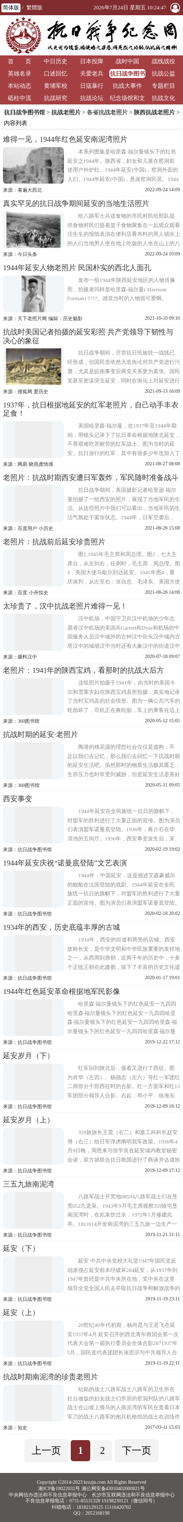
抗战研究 (55, 98)
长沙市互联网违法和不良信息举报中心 (133, 1494)
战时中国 (127, 61)
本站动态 (19, 85)
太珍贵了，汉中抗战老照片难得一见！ (65, 606)
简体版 (11, 7)
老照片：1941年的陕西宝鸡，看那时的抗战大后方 (83, 670)
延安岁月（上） (28, 1120)
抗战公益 (163, 73)
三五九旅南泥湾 (28, 1184)
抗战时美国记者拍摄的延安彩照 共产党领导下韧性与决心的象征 (88, 336)
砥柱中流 (19, 98)
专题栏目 (163, 85)
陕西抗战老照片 (154, 112)
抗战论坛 (91, 98)
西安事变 (17, 799)
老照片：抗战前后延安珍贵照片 (54, 542)
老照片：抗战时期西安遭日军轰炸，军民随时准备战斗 (91, 478)
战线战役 (163, 61)
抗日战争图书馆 (127, 74)
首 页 (19, 61)
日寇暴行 (91, 85)
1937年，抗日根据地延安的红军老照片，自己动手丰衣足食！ (91, 409)
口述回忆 (55, 73)
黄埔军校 (55, 85)
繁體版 (34, 7)
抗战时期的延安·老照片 (40, 734)
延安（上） (21, 1313)
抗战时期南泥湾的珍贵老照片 (50, 1377)
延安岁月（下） (28, 1056)
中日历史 (55, 61)
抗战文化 (163, 98)
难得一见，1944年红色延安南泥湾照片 (65, 139)
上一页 (46, 1450)
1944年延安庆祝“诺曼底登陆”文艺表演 (64, 863)
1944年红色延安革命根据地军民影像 (61, 991)
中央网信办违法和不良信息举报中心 (48, 1494)
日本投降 (91, 61)
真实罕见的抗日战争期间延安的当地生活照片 (76, 203)
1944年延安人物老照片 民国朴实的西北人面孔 (77, 268)
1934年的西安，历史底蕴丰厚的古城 (61, 927)
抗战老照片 (66, 112)
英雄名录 (19, 73)
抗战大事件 (127, 85)
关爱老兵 (91, 73)
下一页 (136, 1450)
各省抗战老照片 (107, 112)
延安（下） (21, 1248)
